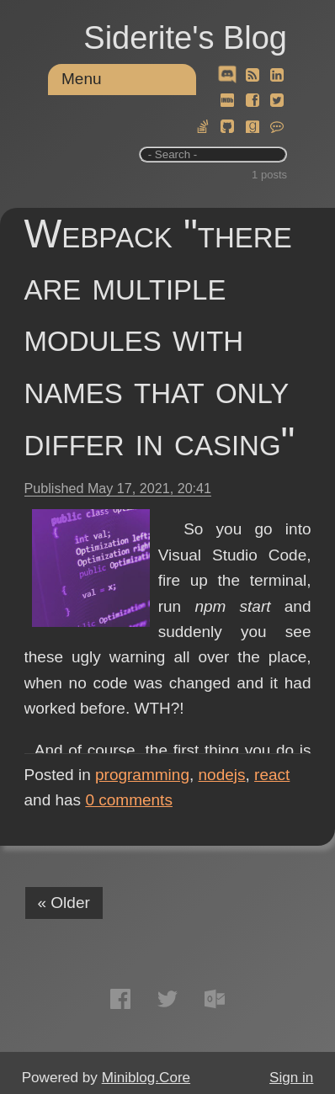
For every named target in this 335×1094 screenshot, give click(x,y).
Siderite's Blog (185, 38)
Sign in (291, 1078)
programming (142, 774)
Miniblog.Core (146, 1078)
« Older (64, 902)
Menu (81, 79)
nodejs (222, 774)
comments (129, 800)
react (272, 774)
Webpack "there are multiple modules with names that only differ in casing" (159, 337)
